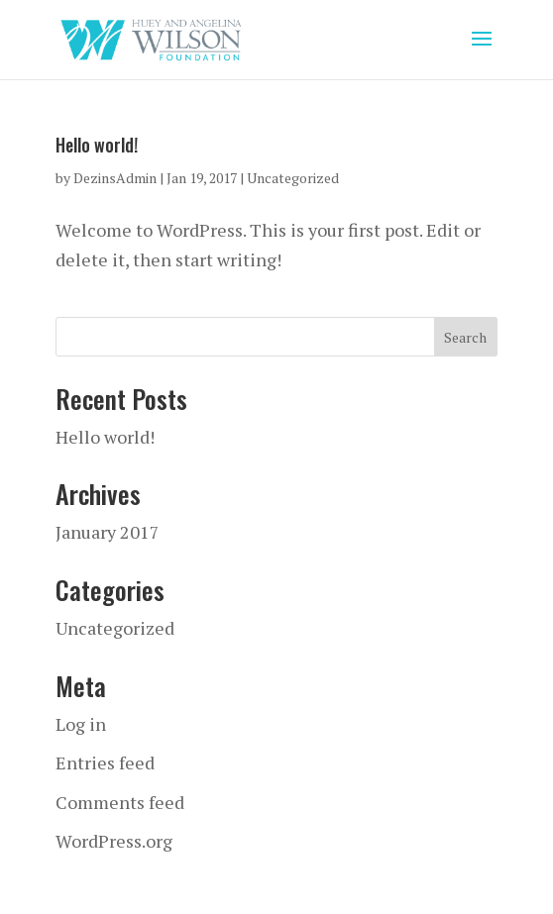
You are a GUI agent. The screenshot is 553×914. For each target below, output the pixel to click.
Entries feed (105, 762)
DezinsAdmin (115, 177)
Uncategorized (293, 177)
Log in (80, 724)
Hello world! (96, 144)
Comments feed (119, 802)
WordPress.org (113, 841)
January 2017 (107, 532)
